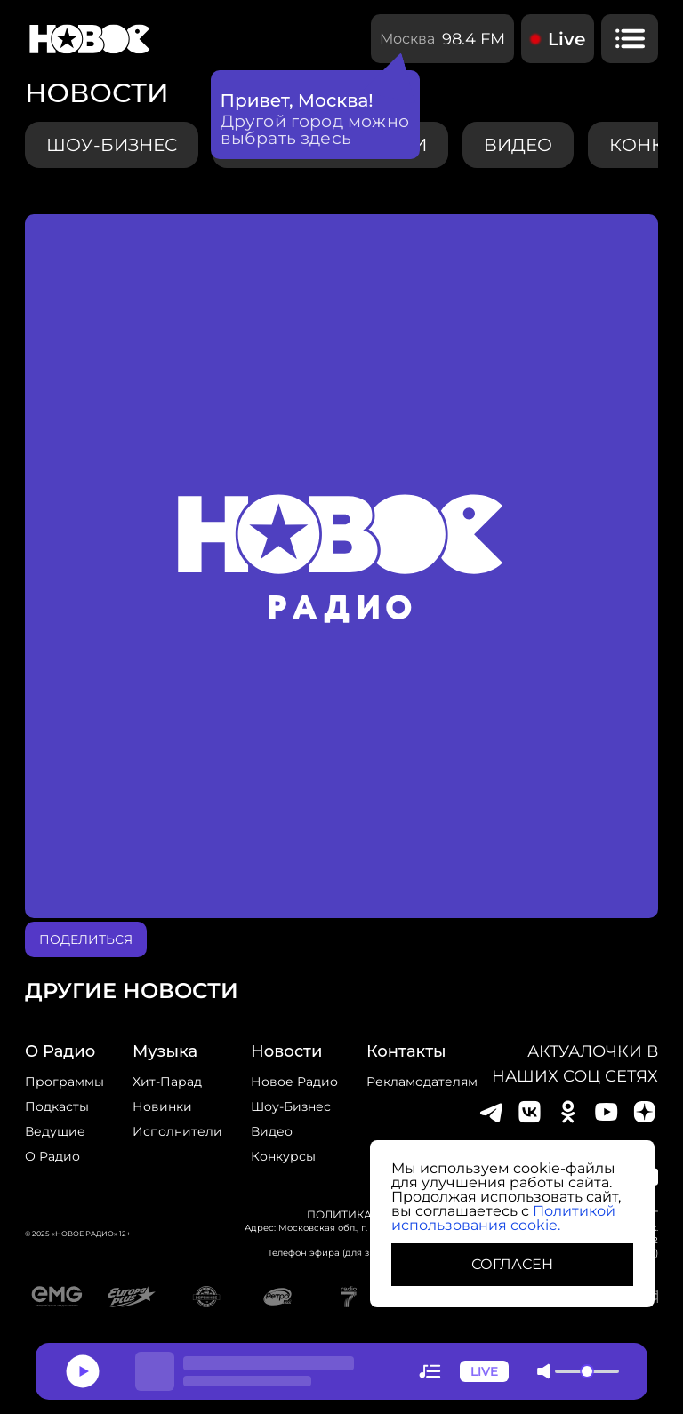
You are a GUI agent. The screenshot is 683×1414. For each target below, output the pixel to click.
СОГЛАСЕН (512, 1264)
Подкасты (57, 1106)
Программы (64, 1082)
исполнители (177, 1131)
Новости (286, 1051)
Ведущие (55, 1131)
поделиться (86, 939)
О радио (52, 1156)
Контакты (406, 1051)
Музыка (165, 1051)
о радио (60, 1051)
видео (518, 145)
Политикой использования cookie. (503, 1218)
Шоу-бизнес (111, 145)
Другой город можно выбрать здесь (315, 130)
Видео (272, 1131)
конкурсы (283, 1156)
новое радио (294, 1082)
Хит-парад (167, 1082)
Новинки (162, 1106)
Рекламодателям (422, 1082)
